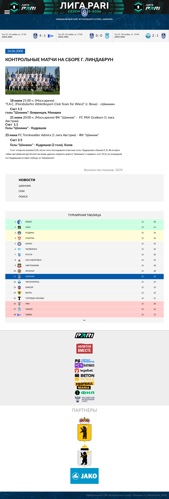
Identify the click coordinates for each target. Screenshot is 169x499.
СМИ (22, 191)
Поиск (23, 197)
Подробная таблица (84, 320)
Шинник (25, 186)
